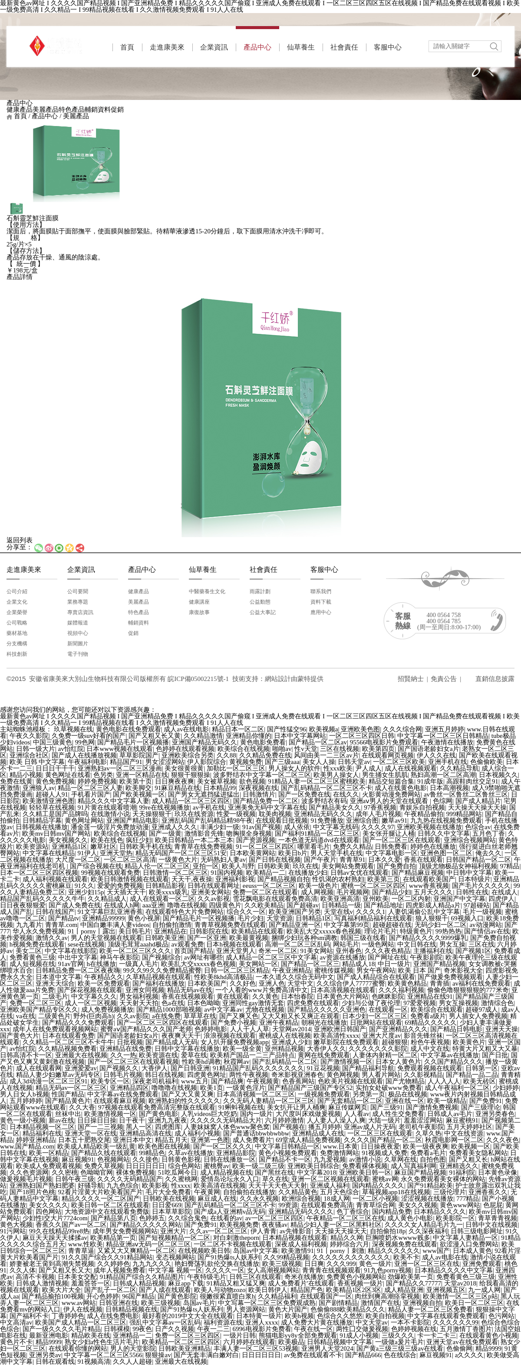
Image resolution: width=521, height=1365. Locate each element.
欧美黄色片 (469, 1042)
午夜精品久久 (103, 976)
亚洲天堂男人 (235, 950)
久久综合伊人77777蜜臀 (351, 983)
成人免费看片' (253, 1139)
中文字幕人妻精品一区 (465, 1237)
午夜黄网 (207, 1192)
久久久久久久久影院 (378, 1048)
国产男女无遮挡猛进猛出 (204, 794)
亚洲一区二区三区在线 (426, 1263)
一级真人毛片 (138, 963)
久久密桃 (65, 1172)
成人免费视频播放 (107, 1009)
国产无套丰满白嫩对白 (206, 1355)
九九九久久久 (151, 1263)
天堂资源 (280, 918)
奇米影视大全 (463, 970)
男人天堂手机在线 (336, 853)
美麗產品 (46, 109)
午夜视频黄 (263, 1081)
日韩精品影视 (165, 885)
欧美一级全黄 (242, 1048)
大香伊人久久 (326, 1048)
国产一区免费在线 (304, 794)
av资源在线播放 (342, 957)
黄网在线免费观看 (324, 1055)
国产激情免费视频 (432, 1107)
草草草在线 (200, 1016)
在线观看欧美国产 (429, 879)
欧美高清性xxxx (336, 1035)
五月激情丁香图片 (466, 1328)
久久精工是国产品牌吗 (55, 813)
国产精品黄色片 (68, 1100)
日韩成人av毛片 (449, 1113)
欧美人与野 (238, 866)
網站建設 (278, 678)
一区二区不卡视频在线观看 (233, 1244)
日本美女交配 (77, 1276)
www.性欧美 (85, 1244)
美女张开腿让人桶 (389, 833)
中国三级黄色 (52, 742)
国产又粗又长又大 (65, 1270)
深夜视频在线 (258, 787)
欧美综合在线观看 (437, 1009)
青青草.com (61, 924)
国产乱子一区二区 (110, 1289)
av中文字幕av (223, 1009)
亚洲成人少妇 (291, 1042)
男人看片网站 (381, 1074)
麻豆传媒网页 (347, 1107)
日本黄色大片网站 (343, 996)
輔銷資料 (98, 109)
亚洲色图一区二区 (446, 853)
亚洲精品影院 (235, 1152)
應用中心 (320, 612)
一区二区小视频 (375, 1198)
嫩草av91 (394, 820)
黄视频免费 (245, 761)
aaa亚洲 (153, 905)
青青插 (439, 983)
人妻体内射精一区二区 (385, 1055)
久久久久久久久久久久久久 (351, 1257)
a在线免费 (166, 1016)
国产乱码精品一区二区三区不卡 (326, 787)
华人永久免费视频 (39, 931)
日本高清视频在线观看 (343, 989)
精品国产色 (306, 1289)
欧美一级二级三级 (258, 1165)
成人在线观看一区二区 (162, 898)
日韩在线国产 (55, 911)
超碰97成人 (481, 1009)
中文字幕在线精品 (49, 853)
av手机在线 (209, 807)
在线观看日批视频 (282, 820)
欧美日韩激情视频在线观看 (130, 879)
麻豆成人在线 (217, 1198)
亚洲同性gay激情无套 (253, 1003)
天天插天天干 (126, 892)
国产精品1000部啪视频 (168, 1009)
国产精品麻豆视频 (418, 872)
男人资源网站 (245, 1309)
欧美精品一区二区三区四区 (181, 1341)
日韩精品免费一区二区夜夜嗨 (78, 970)
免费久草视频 (103, 1165)
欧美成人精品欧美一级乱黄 (96, 1146)
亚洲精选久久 (458, 1165)
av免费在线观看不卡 (313, 1355)
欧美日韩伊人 (267, 1289)
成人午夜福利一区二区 (457, 1087)
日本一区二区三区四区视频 (39, 872)
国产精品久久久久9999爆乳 (428, 937)
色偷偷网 (459, 1348)
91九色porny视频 (388, 1270)
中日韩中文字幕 (469, 872)
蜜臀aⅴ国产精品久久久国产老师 (146, 1029)
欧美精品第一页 (113, 1237)
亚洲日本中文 (132, 1139)
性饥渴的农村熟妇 (338, 879)
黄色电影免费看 (263, 742)
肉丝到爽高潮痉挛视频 (387, 1296)
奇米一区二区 (277, 950)
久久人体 (23, 1270)
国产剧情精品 (338, 1302)
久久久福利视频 (401, 989)
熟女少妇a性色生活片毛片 (102, 1341)
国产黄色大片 (19, 1035)
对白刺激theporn (236, 1237)
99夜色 (142, 1328)
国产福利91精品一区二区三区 (317, 833)
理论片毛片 (380, 931)
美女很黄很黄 (184, 768)
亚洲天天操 (501, 1029)
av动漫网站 (485, 924)
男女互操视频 (458, 1003)
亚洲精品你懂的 (248, 735)
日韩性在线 (472, 892)
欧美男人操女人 (336, 774)
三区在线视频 (339, 748)
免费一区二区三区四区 (187, 1335)
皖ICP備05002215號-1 (198, 678)
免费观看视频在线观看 (429, 1068)
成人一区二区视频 (91, 1003)
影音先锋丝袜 (423, 1035)
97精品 (509, 866)
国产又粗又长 (468, 1159)
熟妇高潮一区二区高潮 (443, 774)
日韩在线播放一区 (230, 1159)
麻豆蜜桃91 (462, 1120)
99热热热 (448, 931)
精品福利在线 (42, 1133)
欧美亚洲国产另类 (295, 911)
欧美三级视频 (281, 1263)
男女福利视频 (138, 996)
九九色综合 (122, 1185)
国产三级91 (386, 1107)
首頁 (127, 47)
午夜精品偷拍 (423, 813)
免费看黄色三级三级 (465, 1276)
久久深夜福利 (428, 1231)
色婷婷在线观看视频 (185, 748)
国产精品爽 (227, 1081)
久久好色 (243, 983)
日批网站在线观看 (376, 1022)
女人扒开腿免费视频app (235, 1042)
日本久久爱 (384, 859)
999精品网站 (464, 813)
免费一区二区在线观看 (265, 892)
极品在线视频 (407, 1094)
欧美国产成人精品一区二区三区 (80, 1322)
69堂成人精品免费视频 (308, 1139)
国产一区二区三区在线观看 (402, 840)
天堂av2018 (460, 1283)
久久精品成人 (107, 898)
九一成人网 (484, 1289)
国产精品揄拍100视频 (53, 1296)
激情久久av (52, 937)
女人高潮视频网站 (273, 1270)
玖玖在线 (306, 866)
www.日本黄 (340, 1146)
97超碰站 (477, 905)
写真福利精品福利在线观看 (373, 918)
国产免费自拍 (396, 866)
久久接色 (145, 1159)
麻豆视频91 (78, 1159)
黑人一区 (139, 1126)
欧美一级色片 (318, 885)
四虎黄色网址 (206, 1074)
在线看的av (226, 1218)
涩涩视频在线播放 (427, 1198)
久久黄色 (265, 996)
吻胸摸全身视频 (249, 833)
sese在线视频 (86, 944)
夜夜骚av (274, 1224)
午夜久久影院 (29, 735)
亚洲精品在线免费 (125, 1048)
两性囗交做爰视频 (362, 1328)
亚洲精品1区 (70, 846)
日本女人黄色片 (398, 1061)
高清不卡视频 (35, 1276)
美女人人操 (319, 761)
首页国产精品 (193, 950)
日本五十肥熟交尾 (84, 1139)
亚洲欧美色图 (360, 729)
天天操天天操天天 (341, 1231)
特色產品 (72, 109)
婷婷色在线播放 (433, 846)
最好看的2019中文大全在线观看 (187, 1315)
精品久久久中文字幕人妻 (113, 800)
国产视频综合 (161, 957)
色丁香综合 (352, 1211)
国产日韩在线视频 (275, 859)
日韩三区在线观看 (255, 1276)
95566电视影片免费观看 (384, 742)
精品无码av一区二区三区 (71, 1087)
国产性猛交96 (286, 729)
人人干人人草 (249, 1029)
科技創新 (17, 654)
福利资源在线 (223, 1322)
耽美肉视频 (275, 813)
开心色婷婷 (102, 1296)
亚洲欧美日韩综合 (313, 1165)
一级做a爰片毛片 (399, 1341)
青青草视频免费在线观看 (230, 924)
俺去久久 (488, 853)
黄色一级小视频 (23, 1120)
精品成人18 (358, 963)
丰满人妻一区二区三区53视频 (256, 1348)
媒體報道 (77, 623)
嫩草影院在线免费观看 (346, 1042)
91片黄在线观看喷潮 (107, 807)
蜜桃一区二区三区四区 (373, 885)
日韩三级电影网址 (477, 1231)
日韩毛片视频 (122, 1074)
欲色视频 (252, 781)
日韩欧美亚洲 (164, 937)
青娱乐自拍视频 (422, 807)
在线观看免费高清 (327, 1205)
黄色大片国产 (287, 1309)
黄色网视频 (342, 1074)
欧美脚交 (138, 787)
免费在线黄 (16, 781)
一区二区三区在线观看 (379, 1133)
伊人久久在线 (436, 755)
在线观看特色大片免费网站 (184, 911)
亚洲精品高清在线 (145, 1133)
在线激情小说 (110, 813)
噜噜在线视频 (186, 905)
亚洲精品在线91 (430, 996)
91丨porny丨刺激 (341, 1250)
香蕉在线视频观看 (188, 996)
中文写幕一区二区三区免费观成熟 (267, 1302)
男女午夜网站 (376, 970)
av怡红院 (71, 748)
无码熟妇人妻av (223, 859)
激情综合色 (497, 1003)
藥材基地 (17, 633)
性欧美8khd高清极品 (223, 976)
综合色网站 (184, 1165)
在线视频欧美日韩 (204, 1250)
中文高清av (16, 1322)
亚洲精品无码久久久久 (300, 1211)
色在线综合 (400, 1355)
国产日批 (495, 1055)
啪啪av (281, 748)
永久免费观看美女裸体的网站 (443, 1179)
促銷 (117, 109)
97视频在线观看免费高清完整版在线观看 (156, 1107)
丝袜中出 (68, 1113)
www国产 (436, 1250)
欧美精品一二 (265, 872)
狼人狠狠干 (431, 918)
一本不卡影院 (410, 1322)
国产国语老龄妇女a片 (428, 748)
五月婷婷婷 (26, 1100)
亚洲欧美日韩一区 (365, 1172)
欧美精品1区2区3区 (354, 1289)
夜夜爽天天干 (181, 1035)
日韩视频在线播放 (42, 827)
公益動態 (260, 602)
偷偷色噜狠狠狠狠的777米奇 (468, 989)
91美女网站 (316, 950)
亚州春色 (349, 950)
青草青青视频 (497, 1218)
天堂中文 (300, 983)
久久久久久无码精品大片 (226, 1120)
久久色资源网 (29, 1172)
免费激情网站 (339, 1152)
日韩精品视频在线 (132, 1309)
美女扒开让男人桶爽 (296, 1107)
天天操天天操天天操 (477, 807)
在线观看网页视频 (388, 755)
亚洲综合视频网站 (470, 840)
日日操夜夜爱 (380, 1146)
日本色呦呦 (203, 1003)
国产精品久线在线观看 (103, 1152)
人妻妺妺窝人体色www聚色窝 (227, 1126)
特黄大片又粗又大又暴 (485, 1048)
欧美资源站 (32, 846)
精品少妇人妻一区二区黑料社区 (336, 1224)
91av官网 (71, 963)
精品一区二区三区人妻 (90, 787)
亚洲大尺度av (381, 1035)
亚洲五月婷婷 (444, 729)
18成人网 (337, 1198)
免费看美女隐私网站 (478, 1152)
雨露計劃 (260, 591)
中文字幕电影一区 (392, 853)
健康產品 (20, 109)
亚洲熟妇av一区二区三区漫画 (120, 768)
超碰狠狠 (395, 1042)
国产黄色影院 (177, 1296)
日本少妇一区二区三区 (374, 1016)
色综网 (442, 800)
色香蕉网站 (298, 1081)
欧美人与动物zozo (219, 1289)
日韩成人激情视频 (42, 1283)
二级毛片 (55, 996)
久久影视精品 (423, 1074)
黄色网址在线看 (68, 774)
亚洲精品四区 (129, 1087)
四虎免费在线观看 (313, 1003)
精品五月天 (171, 1139)
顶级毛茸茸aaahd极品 (138, 944)
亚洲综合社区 (29, 755)
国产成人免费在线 (75, 905)
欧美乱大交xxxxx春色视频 (324, 931)
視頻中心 (77, 633)
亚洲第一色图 (210, 1139)
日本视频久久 (498, 774)
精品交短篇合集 (391, 781)
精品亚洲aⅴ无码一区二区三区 (148, 1244)
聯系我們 (320, 591)
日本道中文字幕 (58, 976)
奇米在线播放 (303, 1276)
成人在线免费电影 (113, 1315)
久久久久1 (371, 911)
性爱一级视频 (236, 813)
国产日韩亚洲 (190, 1068)
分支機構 (17, 644)
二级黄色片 (54, 1016)
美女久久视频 (417, 1205)
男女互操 (452, 944)
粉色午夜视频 (430, 1042)
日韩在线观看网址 (214, 885)
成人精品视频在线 (226, 1172)
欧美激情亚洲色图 (49, 800)
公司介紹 (17, 591)
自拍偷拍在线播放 (249, 1192)
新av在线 (61, 1120)
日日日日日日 (145, 1165)
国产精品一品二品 (472, 1074)
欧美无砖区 (479, 1081)
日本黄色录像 (497, 1172)
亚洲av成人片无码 (370, 1126)
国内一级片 (256, 1113)
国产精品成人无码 (171, 1042)
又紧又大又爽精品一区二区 (136, 1250)
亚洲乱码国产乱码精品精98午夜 (207, 820)
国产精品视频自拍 (283, 879)
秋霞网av (236, 1061)
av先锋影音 (296, 1231)
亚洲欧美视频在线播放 (429, 827)
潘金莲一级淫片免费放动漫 (110, 827)
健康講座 (199, 602)
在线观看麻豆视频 (119, 1100)
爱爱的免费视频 (120, 885)
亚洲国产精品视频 (439, 963)
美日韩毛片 (135, 931)
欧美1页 (211, 1087)
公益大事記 (263, 612)
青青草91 (353, 859)
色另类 (103, 774)
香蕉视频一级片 (360, 1283)
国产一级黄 (165, 833)
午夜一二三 (213, 1328)
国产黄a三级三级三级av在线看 (400, 1348)
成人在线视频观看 (411, 768)
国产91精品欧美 (430, 1185)
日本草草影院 (171, 1211)
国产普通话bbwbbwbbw (256, 1133)
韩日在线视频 (164, 1074)
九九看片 (29, 924)
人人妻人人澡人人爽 (336, 1120)
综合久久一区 (246, 911)
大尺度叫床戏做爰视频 (308, 1113)
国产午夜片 (320, 859)
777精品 (467, 1198)
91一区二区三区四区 (265, 846)
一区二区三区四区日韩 (361, 735)
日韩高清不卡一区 (26, 1055)
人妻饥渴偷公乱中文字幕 (424, 911)
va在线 (25, 1016)
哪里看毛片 (313, 846)
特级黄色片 (416, 931)
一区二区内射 (411, 898)
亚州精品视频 (284, 1048)
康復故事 (199, 612)
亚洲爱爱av (81, 1068)
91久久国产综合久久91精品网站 (107, 1257)
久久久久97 (377, 827)
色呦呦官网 (96, 1172)
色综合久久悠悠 (340, 1315)
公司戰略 (17, 623)
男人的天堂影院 (133, 1348)
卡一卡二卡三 (436, 1335)
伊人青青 (264, 1231)
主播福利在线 (432, 950)
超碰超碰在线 (392, 924)
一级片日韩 (239, 1335)
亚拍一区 (206, 866)
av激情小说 (365, 1159)
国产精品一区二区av (318, 742)
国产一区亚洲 (206, 937)
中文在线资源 (463, 1133)
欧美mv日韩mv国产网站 (56, 833)
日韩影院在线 (208, 931)
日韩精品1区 (314, 918)
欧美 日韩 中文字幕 (37, 761)
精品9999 (49, 1341)
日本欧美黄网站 (252, 853)
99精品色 (152, 1152)
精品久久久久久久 (394, 1250)
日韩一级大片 (35, 748)
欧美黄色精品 (407, 983)
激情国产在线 (380, 1302)
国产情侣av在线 (486, 931)
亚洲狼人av (39, 787)
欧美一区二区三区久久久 (135, 950)
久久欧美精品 (264, 905)
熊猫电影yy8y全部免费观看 (298, 1335)
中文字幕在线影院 (71, 950)
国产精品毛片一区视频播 (133, 742)
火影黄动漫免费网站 (391, 794)
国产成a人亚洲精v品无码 (229, 1211)
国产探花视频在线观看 (89, 989)
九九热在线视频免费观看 (446, 820)
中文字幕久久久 (94, 996)
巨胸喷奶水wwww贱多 (398, 1237)
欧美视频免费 (239, 1224)
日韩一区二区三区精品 (236, 970)
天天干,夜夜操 (191, 879)
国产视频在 (289, 1126)
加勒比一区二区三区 (236, 768)
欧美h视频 (299, 1315)
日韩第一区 (481, 1068)
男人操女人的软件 (294, 768)
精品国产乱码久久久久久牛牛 (42, 898)
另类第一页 (369, 1094)
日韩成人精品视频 (139, 1283)
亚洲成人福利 (329, 1185)
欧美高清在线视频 (220, 1185)
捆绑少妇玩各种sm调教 (304, 937)
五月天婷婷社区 (469, 1126)
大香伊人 (155, 1068)
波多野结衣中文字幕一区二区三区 (262, 774)
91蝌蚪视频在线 (241, 1107)
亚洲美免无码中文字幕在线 (267, 807)
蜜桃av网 (385, 1179)
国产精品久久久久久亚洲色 (326, 1009)
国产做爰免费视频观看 (450, 976)
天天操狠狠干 (151, 813)
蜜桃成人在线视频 (285, 1035)
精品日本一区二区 (238, 729)
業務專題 (77, 602)
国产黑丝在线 (274, 1172)
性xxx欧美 (338, 768)
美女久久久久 (48, 1205)
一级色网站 (378, 944)
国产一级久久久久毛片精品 (62, 1328)
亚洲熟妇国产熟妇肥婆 (42, 1185)
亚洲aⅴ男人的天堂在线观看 (390, 800)
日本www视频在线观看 (119, 748)
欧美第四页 (378, 748)
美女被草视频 (216, 781)
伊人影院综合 (206, 761)
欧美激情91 (297, 1250)
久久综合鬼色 (187, 1218)
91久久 (84, 885)
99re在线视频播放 (164, 807)
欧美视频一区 (470, 1146)
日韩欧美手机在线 (145, 846)
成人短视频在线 (32, 963)
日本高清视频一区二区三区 (256, 1094)
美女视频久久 (68, 840)
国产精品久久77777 (414, 1283)
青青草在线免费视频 (203, 846)
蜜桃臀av (216, 1165)
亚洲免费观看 (481, 1263)
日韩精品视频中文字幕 (339, 1341)
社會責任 (344, 47)
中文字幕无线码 (336, 827)
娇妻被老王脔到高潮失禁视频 (52, 1263)
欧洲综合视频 (301, 1198)
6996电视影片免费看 (262, 1328)
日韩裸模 (117, 1328)
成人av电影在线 (444, 1257)
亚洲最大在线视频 (81, 1055)
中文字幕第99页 (346, 924)
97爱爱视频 (419, 1003)
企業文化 (17, 602)
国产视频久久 (118, 1068)
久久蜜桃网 (181, 1179)
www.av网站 (79, 1302)
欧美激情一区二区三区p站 (460, 1296)
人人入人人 (444, 1081)
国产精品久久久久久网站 (145, 1224)
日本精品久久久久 (440, 1211)
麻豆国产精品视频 (420, 1172)
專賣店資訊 (80, 612)
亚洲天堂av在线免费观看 (462, 1341)
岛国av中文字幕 (255, 1250)
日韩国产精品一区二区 (478, 859)
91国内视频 (227, 872)
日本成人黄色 (472, 1250)
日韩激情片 (259, 794)
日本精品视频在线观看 (294, 1237)
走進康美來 (167, 47)
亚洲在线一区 (404, 1100)
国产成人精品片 (478, 800)
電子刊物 (77, 654)
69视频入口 (467, 918)
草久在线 (275, 1179)
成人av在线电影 (186, 729)
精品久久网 (346, 1237)
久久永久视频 (259, 1198)
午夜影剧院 (426, 957)
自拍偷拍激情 (171, 924)
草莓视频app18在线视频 (396, 1192)
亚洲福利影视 (234, 879)
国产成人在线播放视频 (84, 755)
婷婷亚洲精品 (35, 1139)
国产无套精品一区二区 (350, 1100)
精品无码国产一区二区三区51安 (181, 853)
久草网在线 (400, 1159)
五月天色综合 (339, 1192)
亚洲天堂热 (116, 853)
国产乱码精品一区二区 (284, 1061)
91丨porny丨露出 (91, 931)
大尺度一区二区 (78, 859)
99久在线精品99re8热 (59, 1231)
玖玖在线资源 (194, 813)
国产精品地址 (383, 905)
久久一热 (123, 1055)
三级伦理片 (449, 1192)
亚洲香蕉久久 (488, 1192)
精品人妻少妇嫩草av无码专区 (58, 1074)
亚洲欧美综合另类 (188, 755)
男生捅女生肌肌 (385, 774)
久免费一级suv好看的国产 (89, 735)
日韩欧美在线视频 (169, 1198)
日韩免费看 (391, 846)
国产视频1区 (473, 950)
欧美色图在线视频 (164, 1146)
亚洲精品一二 (132, 1335)
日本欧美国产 (207, 983)
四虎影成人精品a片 (433, 905)
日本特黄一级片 (259, 1315)
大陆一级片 (384, 1120)
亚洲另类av (45, 1355)
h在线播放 (101, 963)
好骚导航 (91, 1185)
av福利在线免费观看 (481, 983)
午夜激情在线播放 (447, 742)
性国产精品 (68, 1094)
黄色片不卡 (16, 1341)
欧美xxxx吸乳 (168, 892)
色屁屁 (493, 1205)
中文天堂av (372, 1322)
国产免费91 (485, 1100)
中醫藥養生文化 (207, 591)
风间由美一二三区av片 (326, 755)
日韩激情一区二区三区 (175, 872)
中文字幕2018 (316, 1172)
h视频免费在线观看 (37, 944)
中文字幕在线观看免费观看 (446, 1315)
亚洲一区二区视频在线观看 (330, 1179)
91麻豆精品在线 (177, 787)
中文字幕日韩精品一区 (287, 1146)
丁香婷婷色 (68, 1315)
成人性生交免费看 (398, 1113)
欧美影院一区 (455, 1218)
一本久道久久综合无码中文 (295, 976)
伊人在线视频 (82, 1309)
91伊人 (87, 853)
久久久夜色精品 (387, 950)
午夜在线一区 (313, 1328)
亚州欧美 (376, 898)
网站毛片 (346, 944)
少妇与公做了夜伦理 (371, 1003)
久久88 (226, 755)
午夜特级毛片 (206, 1276)
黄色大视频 (16, 1224)
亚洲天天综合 (55, 983)
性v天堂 (305, 748)
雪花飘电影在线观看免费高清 (275, 898)
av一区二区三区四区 (274, 1218)
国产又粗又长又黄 (155, 735)
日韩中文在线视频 (491, 1224)
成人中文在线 (429, 1048)
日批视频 (130, 1042)
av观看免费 (187, 944)
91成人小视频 (359, 1335)
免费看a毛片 (428, 1152)
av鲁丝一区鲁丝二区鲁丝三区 (466, 794)
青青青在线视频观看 (331, 1270)
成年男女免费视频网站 (125, 1231)
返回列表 (20, 540)
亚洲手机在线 (447, 761)
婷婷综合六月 (349, 1244)
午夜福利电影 (87, 761)
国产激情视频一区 (346, 1061)
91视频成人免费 (384, 1152)
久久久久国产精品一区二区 (383, 1139)
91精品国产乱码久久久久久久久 (258, 1068)
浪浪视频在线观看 (230, 1035)
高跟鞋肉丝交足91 (472, 781)
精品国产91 (126, 761)
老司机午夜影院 (421, 1126)
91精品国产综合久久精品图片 (141, 1276)
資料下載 (320, 602)
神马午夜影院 (119, 957)
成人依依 (297, 827)
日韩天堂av (354, 761)
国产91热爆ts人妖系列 (229, 1257)
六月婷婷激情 (284, 1120)
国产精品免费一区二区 (265, 800)
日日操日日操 (96, 1120)
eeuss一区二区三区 (269, 885)
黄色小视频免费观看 (287, 1152)
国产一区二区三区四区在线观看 (162, 1022)
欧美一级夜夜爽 (425, 1146)
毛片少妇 (250, 918)
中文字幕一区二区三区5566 (103, 1355)
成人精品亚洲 (403, 1289)
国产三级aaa (282, 761)
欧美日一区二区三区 (474, 1302)
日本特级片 (474, 879)
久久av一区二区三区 (218, 1231)
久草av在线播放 (190, 1152)
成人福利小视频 (197, 1133)
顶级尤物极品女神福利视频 (458, 866)
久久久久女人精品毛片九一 (424, 1224)
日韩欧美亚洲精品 (184, 1348)
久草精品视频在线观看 (158, 976)
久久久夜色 (502, 1139)
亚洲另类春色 (494, 1113)
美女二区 (29, 950)
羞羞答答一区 (90, 1283)
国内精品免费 (391, 1211)
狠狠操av (158, 1355)
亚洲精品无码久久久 (323, 813)
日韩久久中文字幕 (444, 833)
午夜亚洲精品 (291, 970)
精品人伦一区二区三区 (157, 866)
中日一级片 (394, 963)
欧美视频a (323, 729)
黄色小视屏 (144, 918)
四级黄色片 (225, 905)
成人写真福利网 (413, 1165)
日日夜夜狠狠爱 (23, 905)
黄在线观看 (233, 996)
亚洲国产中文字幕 (459, 898)
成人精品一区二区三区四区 (191, 800)
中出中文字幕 (77, 957)
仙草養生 (301, 47)
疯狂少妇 (139, 840)
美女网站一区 (258, 963)
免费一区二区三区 (36, 1003)
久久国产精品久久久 (453, 1061)
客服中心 (388, 47)
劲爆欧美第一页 (410, 1276)
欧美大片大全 (61, 1289)
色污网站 (501, 1315)
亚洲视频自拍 (422, 1302)
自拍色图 (433, 1159)
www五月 (194, 1081)
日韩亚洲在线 (118, 1302)
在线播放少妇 (307, 872)
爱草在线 (194, 1055)
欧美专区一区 (110, 1081)
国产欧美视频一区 (139, 794)
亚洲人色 (272, 983)
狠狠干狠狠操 (190, 774)
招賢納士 (411, 678)
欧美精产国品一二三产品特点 (252, 1055)
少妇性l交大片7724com (55, 1218)
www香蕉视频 (429, 885)
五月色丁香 (488, 833)
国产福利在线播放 (158, 983)
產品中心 (257, 38)
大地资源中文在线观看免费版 (107, 1211)
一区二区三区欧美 (399, 761)
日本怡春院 (297, 996)
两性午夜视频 (248, 1074)
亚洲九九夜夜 (167, 1120)
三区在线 (481, 944)
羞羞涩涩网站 (423, 1120)
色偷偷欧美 (486, 761)
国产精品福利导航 (368, 1068)
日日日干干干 (55, 768)
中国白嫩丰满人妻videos (114, 924)
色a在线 (173, 1003)
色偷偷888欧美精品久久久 (348, 1309)
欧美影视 (155, 1185)
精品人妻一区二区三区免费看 (430, 1309)
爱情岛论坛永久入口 (230, 1179)
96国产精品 (138, 1296)
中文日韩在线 (416, 944)
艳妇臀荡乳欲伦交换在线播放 (217, 1263)
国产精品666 (363, 1355)
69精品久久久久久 (431, 1022)
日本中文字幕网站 (300, 735)
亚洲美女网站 (210, 892)
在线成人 (504, 892)
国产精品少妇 (391, 892)
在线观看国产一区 (326, 1296)
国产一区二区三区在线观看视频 (133, 1061)
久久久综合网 (402, 729)
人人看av (356, 1113)
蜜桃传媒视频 (333, 970)
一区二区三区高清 (130, 859)
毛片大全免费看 (168, 1192)
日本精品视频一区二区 (42, 1126)
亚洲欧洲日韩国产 (340, 1029)
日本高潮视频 (449, 787)
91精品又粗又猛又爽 (236, 1283)
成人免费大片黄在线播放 (317, 1322)
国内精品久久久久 (378, 1185)
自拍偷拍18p (388, 1231)
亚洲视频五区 (445, 1289)
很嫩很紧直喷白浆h (227, 1296)
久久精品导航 (459, 768)
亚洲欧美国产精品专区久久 (39, 1009)
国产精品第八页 (113, 1218)
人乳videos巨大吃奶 (209, 1113)
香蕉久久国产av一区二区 (71, 1224)
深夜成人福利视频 (301, 1244)
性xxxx (181, 1185)
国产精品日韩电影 (456, 1029)
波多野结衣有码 (324, 800)
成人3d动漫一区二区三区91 (49, 1081)
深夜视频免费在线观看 (404, 1244)
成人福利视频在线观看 (55, 879)
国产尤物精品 (405, 1081)
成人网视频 (317, 892)
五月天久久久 (433, 892)
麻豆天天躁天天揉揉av (55, 1237)
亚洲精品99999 (103, 918)
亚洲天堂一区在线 (91, 1133)
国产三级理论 (480, 1107)
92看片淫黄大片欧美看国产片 (100, 1192)
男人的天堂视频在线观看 (106, 937)
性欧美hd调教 (201, 1061)
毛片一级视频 (482, 911)
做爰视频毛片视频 (26, 1179)
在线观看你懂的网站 (78, 1348)
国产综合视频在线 (96, 866)
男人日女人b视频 (24, 1094)
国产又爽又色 (238, 1016)
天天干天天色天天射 (277, 1185)
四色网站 (49, 1211)
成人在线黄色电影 (401, 787)
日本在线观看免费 (68, 1035)
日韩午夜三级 (74, 1179)
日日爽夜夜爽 (174, 781)
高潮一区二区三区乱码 (297, 944)
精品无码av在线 (189, 989)
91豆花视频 (323, 1068)
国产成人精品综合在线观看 (376, 976)
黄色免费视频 (55, 781)
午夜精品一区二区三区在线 (346, 1218)
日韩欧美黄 (273, 866)
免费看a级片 (428, 1016)
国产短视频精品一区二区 (174, 1237)
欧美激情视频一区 (110, 1113)
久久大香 (82, 1107)
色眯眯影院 (388, 996)
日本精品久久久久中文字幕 (454, 1270)
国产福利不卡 (29, 1315)
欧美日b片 (293, 853)
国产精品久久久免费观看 (78, 1022)
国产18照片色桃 (32, 1192)
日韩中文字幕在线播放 (187, 1048)
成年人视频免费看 (119, 1270)
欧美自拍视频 (385, 1315)
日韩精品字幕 (42, 820)
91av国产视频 (261, 827)
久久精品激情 (203, 735)
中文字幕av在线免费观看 (122, 1094)
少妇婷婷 (506, 1087)
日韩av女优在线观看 (359, 872)
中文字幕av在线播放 (450, 1055)
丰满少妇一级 (219, 827)
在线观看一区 (388, 1009)
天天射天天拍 (138, 1003)
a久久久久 (469, 1355)
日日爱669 (166, 1205)
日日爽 (314, 1263)
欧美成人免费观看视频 (48, 1165)
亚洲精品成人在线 (318, 1133)
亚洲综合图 (362, 820)
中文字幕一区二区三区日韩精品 (442, 735)
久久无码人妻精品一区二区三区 (268, 1100)
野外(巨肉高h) (93, 1016)
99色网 (85, 742)
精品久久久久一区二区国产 (101, 1198)
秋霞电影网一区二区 (454, 1139)
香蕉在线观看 (423, 859)
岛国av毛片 (199, 1302)
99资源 (288, 1205)
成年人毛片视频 (378, 813)
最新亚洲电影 (48, 1335)
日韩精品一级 (341, 905)
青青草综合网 (375, 1205)
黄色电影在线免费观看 (128, 729)
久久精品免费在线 (265, 755)
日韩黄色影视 (181, 1159)
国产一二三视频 (100, 1126)
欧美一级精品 (446, 1100)
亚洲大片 (173, 1231)
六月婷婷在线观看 (249, 1341)
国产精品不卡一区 (285, 1159)
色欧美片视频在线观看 (350, 1081)
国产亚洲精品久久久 (398, 1029)
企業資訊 (214, 47)
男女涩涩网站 (165, 761)
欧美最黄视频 (248, 937)
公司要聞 (77, 591)
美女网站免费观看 (348, 866)
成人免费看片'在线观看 (301, 1283)
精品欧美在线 (90, 1335)
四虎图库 (168, 1126)
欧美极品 (291, 1341)
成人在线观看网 (39, 1068)
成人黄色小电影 (410, 1218)
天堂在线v (338, 911)
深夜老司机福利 (155, 1081)
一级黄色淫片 (245, 1087)
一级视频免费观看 (324, 1094)
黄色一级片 (375, 1263)
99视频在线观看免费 (110, 872)
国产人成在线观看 (165, 1289)
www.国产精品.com (27, 1146)
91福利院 (462, 1172)
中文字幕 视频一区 (175, 1270)
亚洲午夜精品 (278, 1022)
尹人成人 (369, 768)
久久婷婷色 (113, 1263)
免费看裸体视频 (365, 1165)
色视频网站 (113, 1159)
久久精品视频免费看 (67, 1048)
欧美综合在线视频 (244, 748)
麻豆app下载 (186, 1283)
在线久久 (346, 794)
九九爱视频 (329, 1159)
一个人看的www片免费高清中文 (261, 989)
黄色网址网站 (84, 820)
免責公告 (444, 678)
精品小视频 (26, 774)
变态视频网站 (175, 1257)
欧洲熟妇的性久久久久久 (184, 1100)
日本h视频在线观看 (234, 944)
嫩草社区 (103, 846)
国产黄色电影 (158, 1113)
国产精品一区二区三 (310, 963)
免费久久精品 (352, 846)
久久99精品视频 (286, 1257)
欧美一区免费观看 (104, 983)
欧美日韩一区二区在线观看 (110, 1205)
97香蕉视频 (380, 807)
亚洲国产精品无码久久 (204, 742)
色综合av (478, 827)
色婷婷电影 (211, 1029)
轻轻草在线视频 (52, 807)
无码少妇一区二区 (441, 924)
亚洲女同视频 (145, 989)
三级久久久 (398, 1335)
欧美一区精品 (48, 1152)
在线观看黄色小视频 (488, 1335)
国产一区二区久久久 (222, 1146)
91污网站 (13, 1231)
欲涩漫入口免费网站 (469, 1244)
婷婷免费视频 (97, 781)
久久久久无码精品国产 (129, 1179)
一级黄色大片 (178, 859)
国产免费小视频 (233, 1022)
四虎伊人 (501, 898)
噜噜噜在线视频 (174, 1087)
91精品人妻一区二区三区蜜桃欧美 (317, 781)
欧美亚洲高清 (339, 898)
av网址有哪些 (203, 957)
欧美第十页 (135, 781)
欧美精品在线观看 (257, 931)
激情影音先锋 (204, 833)
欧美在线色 (107, 840)
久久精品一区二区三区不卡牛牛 (68, 1042)
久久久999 (341, 1263)
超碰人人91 (52, 794)
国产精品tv (63, 918)
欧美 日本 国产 (419, 970)
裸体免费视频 (135, 1172)
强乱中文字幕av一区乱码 (165, 1322)
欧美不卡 (406, 1257)
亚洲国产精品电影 (132, 820)
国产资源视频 (255, 840)
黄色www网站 (460, 1205)
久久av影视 (214, 898)
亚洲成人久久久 (174, 827)
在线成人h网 (122, 905)
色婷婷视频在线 (414, 1328)
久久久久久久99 (455, 1322)
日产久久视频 (174, 1328)
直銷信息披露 (494, 678)
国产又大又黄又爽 (188, 1094)
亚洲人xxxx (261, 1322)
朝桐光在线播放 (324, 1022)
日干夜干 (132, 1120)
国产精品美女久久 (335, 807)
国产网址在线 (387, 957)
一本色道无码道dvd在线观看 (319, 840)
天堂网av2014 (291, 1029)
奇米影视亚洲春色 (297, 1074)
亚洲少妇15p (86, 892)
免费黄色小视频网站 (355, 1276)
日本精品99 (219, 787)
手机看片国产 (90, 794)
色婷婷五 (152, 1218)
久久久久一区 (224, 1270)
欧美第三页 (383, 879)
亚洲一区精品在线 (142, 774)
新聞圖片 (77, 644)
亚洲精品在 (170, 931)
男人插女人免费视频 (478, 1016)
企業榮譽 (17, 612)
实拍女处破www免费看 (389, 1087)
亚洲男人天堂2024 (327, 1348)
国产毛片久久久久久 (481, 885)
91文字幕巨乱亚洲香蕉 (110, 911)
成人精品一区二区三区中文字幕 (271, 957)
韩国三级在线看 (363, 937)
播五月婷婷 (324, 1126)
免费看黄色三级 (32, 957)
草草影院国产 (138, 755)
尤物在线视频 (264, 1009)
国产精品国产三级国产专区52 (310, 1087)
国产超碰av (303, 905)
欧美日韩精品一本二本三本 (194, 840)
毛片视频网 (352, 892)
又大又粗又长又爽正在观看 (300, 1016)
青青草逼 (81, 1250)
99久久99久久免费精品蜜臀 (162, 970)
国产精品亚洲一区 (295, 924)
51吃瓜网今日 (177, 1172)
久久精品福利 (277, 1296)
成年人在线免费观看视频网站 (55, 1029)
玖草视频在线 (73, 729)
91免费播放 (327, 820)
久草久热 (428, 1133)
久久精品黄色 (297, 1192)
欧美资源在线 (158, 1055)
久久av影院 (133, 1016)
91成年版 (430, 781)
